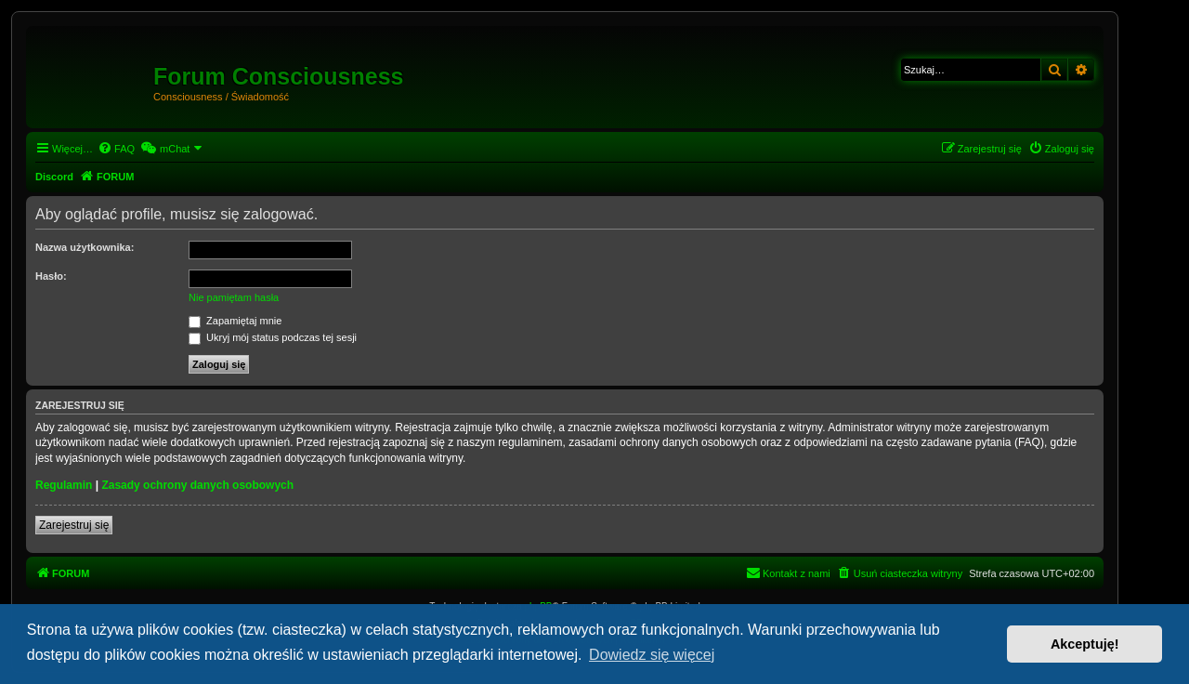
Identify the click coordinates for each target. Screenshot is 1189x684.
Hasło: (51, 276)
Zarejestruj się (74, 525)
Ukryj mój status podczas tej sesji (273, 337)
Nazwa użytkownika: (84, 247)
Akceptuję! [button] (1085, 644)
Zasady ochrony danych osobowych (197, 485)
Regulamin (63, 485)
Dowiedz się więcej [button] (651, 655)
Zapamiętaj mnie (235, 320)
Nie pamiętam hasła (234, 297)
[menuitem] (116, 149)
